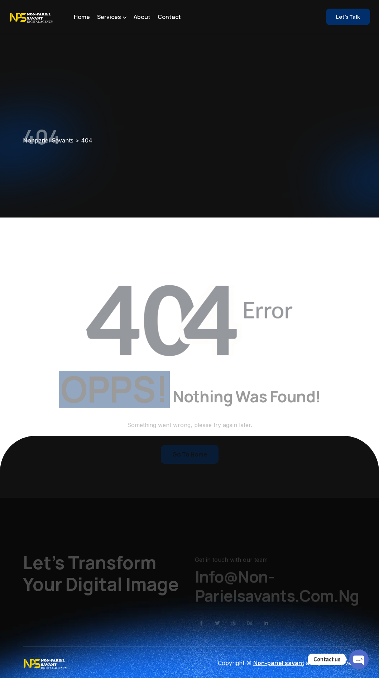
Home (82, 17)
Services (109, 17)
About (142, 17)
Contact (169, 17)
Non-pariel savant (278, 663)
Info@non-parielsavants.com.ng (277, 591)
